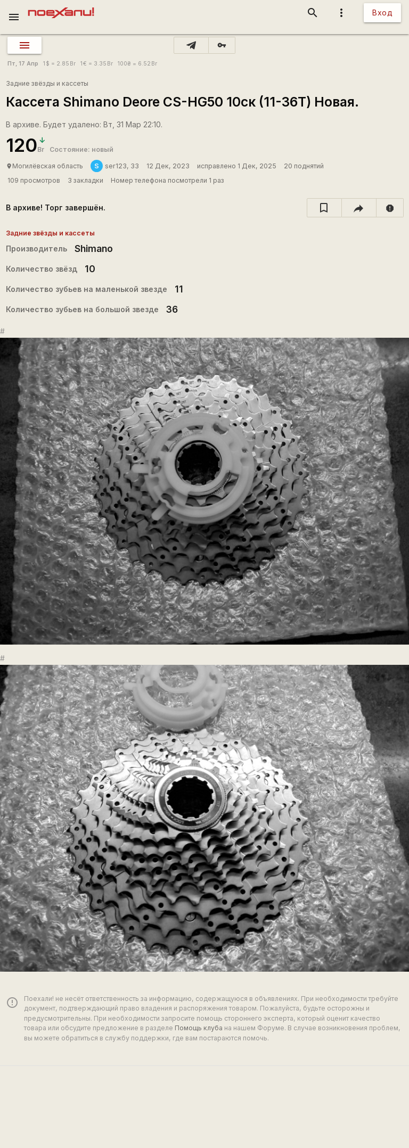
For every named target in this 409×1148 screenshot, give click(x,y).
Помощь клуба (199, 1028)
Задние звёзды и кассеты (47, 83)
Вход (382, 12)
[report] (390, 207)
